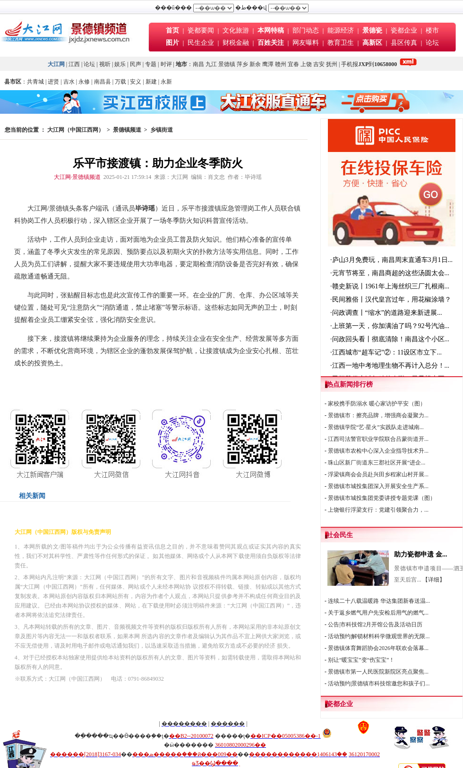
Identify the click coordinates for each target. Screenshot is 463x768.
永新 (166, 81)
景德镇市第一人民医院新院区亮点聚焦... (378, 671)
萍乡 (242, 64)
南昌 (198, 64)
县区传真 (404, 42)
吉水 (69, 81)
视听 (105, 64)
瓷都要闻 (202, 30)
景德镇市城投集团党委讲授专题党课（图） (382, 498)
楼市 (432, 30)
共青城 (35, 81)
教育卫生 (340, 42)
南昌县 (102, 81)
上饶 (306, 64)
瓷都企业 (404, 30)
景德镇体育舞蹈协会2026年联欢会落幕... (378, 648)
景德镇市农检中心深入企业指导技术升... (378, 450)
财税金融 (236, 42)
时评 (167, 64)
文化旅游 (236, 30)
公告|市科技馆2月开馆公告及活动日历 (375, 624)
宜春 (293, 64)
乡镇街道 (161, 130)
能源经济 (340, 30)
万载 (120, 81)
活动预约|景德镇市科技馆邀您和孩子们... (378, 683)
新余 (255, 64)
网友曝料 (305, 42)
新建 (151, 81)
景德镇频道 (127, 130)
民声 (135, 64)
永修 (84, 81)
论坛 (432, 42)
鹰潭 (268, 64)
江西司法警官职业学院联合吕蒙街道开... (378, 439)
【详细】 (433, 579)
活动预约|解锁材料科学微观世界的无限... (378, 636)
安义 (135, 81)
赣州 (280, 64)
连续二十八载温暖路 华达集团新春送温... (379, 601)
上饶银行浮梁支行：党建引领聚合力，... (378, 509)
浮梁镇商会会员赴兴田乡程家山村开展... (378, 474)
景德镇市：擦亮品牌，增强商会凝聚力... (378, 415)
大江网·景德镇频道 (77, 177)
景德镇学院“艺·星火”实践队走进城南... (376, 427)
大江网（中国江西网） (75, 130)
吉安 (319, 64)
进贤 (53, 81)
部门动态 (305, 30)
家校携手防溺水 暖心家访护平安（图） (377, 403)
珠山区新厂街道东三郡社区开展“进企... (376, 462)
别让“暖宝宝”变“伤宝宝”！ (361, 660)
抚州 (331, 64)
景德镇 (226, 64)
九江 (211, 64)
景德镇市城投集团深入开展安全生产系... (378, 486)
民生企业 (201, 42)
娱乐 (120, 64)
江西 (74, 64)
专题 (150, 64)
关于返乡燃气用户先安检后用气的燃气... (378, 612)
